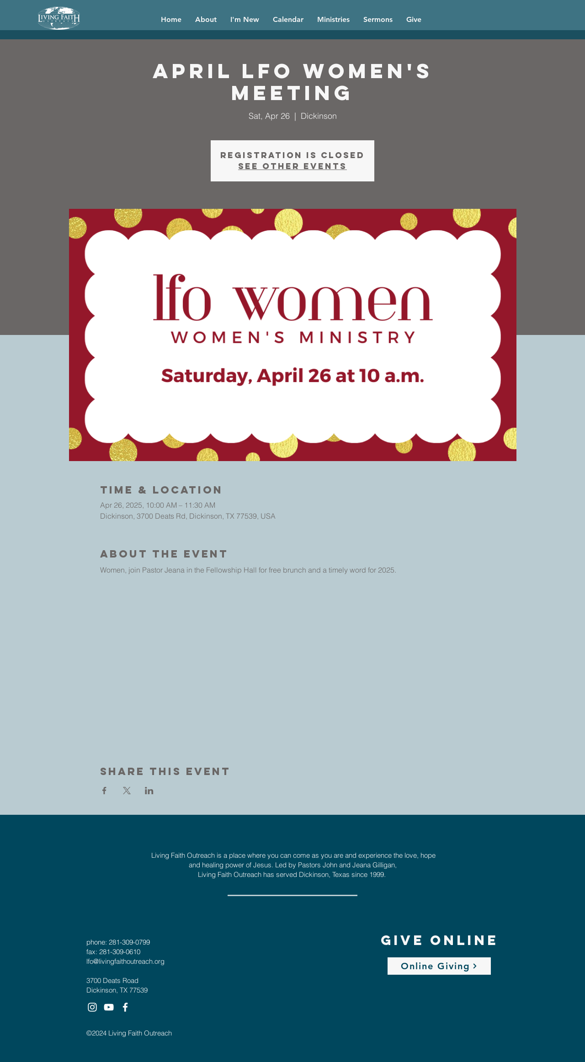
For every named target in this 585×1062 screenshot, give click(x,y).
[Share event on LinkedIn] (149, 790)
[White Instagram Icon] (92, 1007)
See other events (292, 166)
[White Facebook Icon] (125, 1007)
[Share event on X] (126, 790)
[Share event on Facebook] (104, 790)
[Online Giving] (439, 966)
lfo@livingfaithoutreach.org (125, 961)
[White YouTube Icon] (109, 1007)
